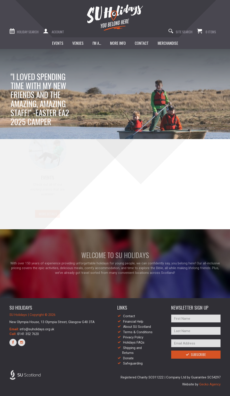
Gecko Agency (210, 384)
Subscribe (196, 354)
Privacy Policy (133, 337)
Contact (129, 316)
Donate (128, 358)
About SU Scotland (137, 327)
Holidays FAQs (133, 342)
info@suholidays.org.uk (37, 329)
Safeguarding (133, 363)
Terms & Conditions (138, 332)
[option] (115, 94)
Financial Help (133, 322)
